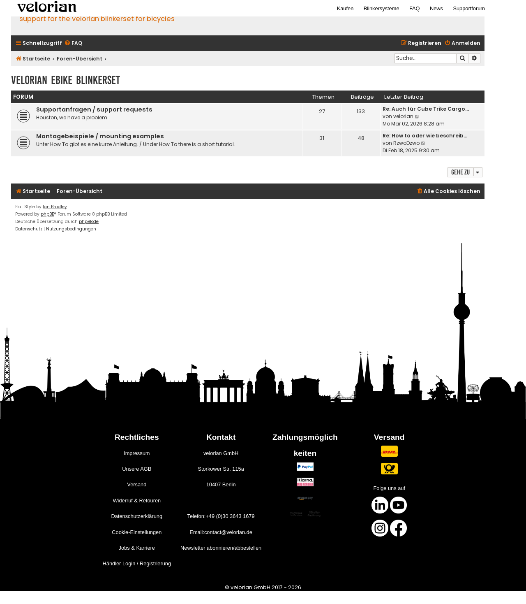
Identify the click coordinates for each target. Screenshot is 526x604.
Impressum (137, 453)
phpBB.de (89, 221)
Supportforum (469, 8)
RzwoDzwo (406, 142)
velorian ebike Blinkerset (65, 80)
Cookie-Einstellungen (136, 532)
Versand (136, 484)
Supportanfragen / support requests (94, 109)
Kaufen (345, 8)
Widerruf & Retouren (137, 500)
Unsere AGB (136, 469)
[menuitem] (73, 43)
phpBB (47, 214)
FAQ (414, 8)
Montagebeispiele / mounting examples (100, 136)
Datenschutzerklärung (136, 516)
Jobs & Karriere (137, 548)
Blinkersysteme (381, 8)
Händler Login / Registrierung (137, 563)
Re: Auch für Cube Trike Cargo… (426, 108)
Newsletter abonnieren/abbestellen (220, 548)
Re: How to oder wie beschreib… (425, 135)
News (436, 8)
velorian (403, 116)
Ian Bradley (55, 207)
